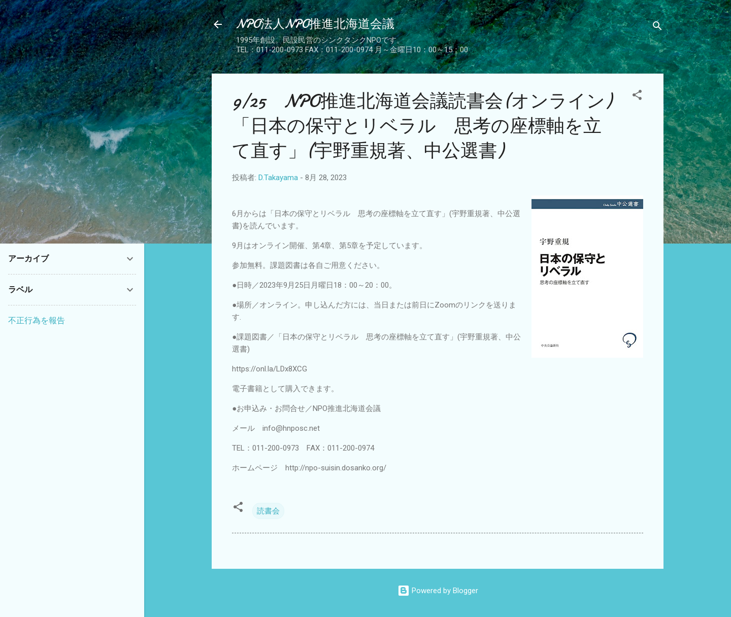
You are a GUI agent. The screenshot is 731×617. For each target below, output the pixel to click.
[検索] (657, 27)
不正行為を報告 (36, 320)
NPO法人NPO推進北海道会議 (315, 24)
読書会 (268, 511)
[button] (637, 97)
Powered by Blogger (437, 590)
